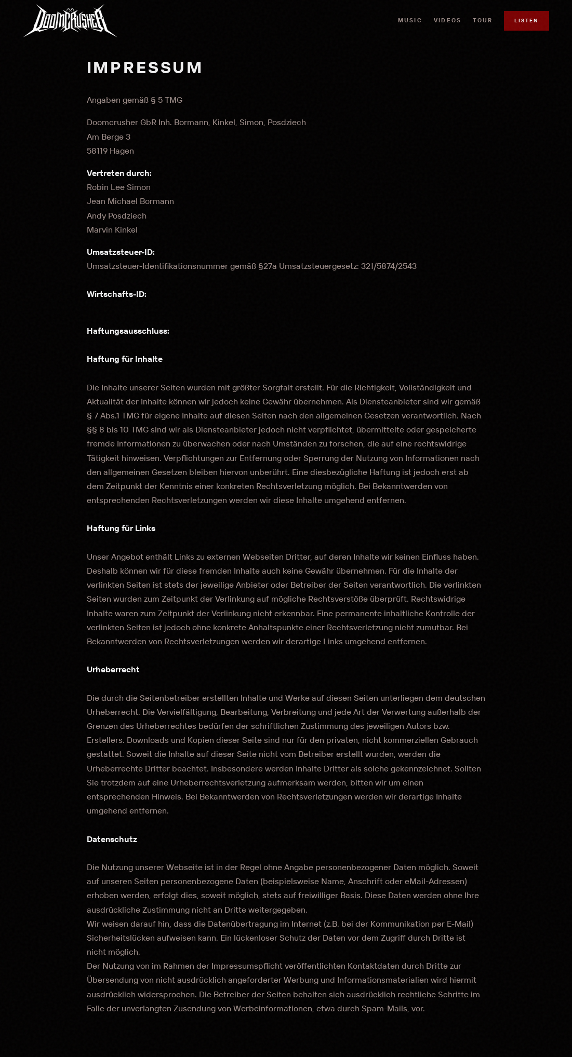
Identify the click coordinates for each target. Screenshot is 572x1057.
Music (410, 20)
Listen (526, 20)
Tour (483, 20)
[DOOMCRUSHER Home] (70, 20)
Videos (447, 20)
